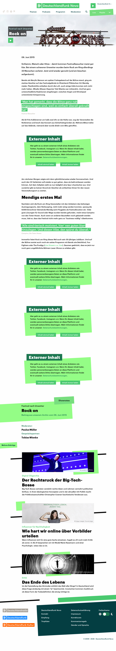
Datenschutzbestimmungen (55, 157)
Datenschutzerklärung (80, 610)
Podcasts (46, 12)
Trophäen (45, 621)
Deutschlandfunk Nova (51, 610)
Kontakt (44, 614)
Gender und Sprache (80, 625)
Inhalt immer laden (70, 164)
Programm (60, 12)
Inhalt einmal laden (46, 164)
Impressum (76, 614)
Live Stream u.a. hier (53, 245)
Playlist (102, 12)
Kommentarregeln (79, 621)
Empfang (45, 617)
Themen (33, 12)
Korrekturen (76, 617)
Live (94, 12)
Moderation (76, 12)
